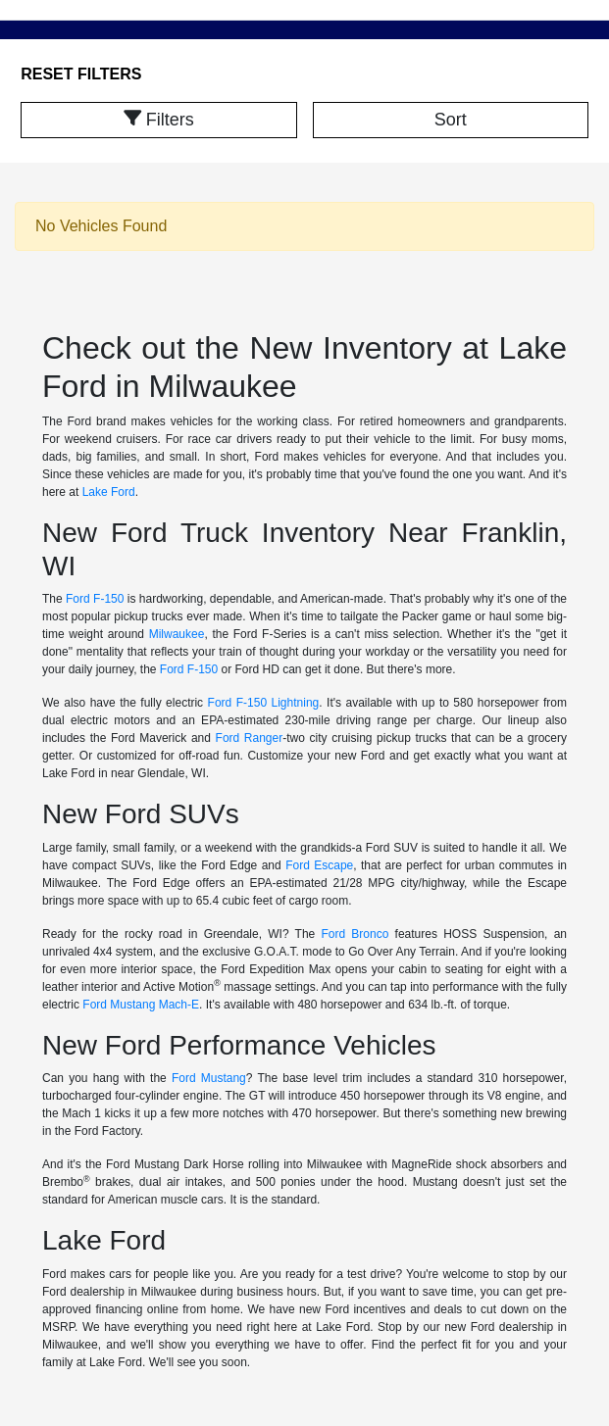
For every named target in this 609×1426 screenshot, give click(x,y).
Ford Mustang (209, 1078)
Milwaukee (177, 634)
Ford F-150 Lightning (264, 703)
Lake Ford (108, 492)
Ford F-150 (95, 599)
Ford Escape (319, 865)
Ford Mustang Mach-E (140, 1004)
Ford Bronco (354, 934)
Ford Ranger (249, 738)
